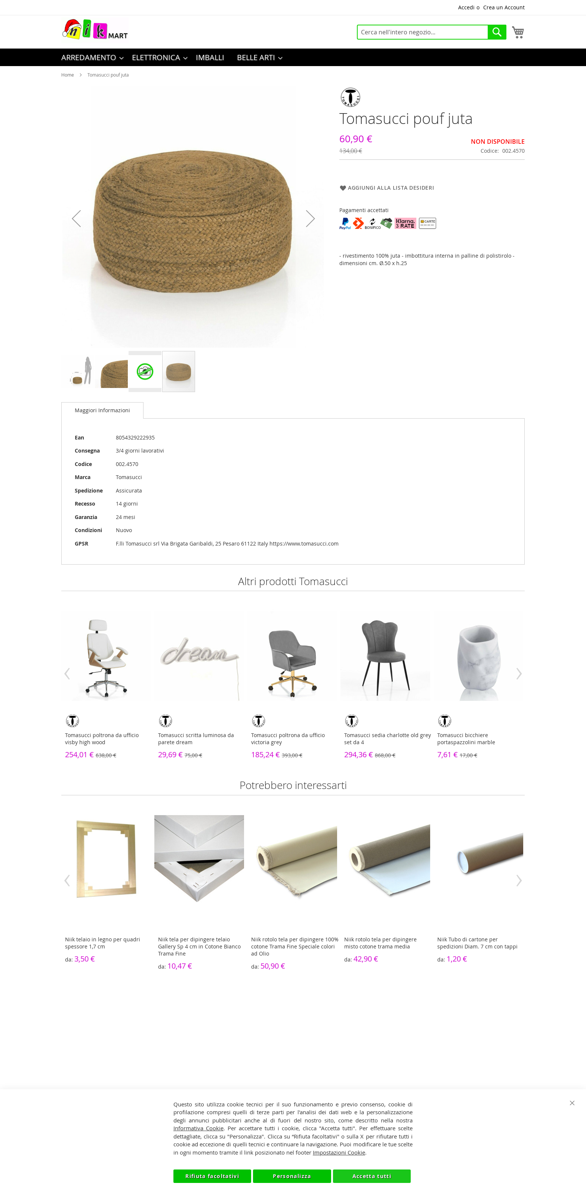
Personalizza (292, 1176)
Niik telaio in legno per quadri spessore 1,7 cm (102, 943)
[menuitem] (90, 57)
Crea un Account (504, 7)
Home (67, 75)
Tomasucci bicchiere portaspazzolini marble (466, 738)
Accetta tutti (372, 1176)
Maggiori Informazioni (102, 410)
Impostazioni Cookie (339, 1152)
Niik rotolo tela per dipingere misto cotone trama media (380, 943)
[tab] (102, 410)
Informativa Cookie (198, 1128)
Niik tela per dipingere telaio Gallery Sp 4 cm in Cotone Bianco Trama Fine (199, 946)
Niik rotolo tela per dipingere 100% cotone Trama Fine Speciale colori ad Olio (295, 946)
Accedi (466, 7)
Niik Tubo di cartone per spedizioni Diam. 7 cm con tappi (477, 943)
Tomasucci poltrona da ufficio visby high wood (102, 738)
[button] (76, 218)
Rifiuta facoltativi (212, 1176)
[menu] (293, 57)
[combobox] (431, 32)
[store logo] (95, 30)
